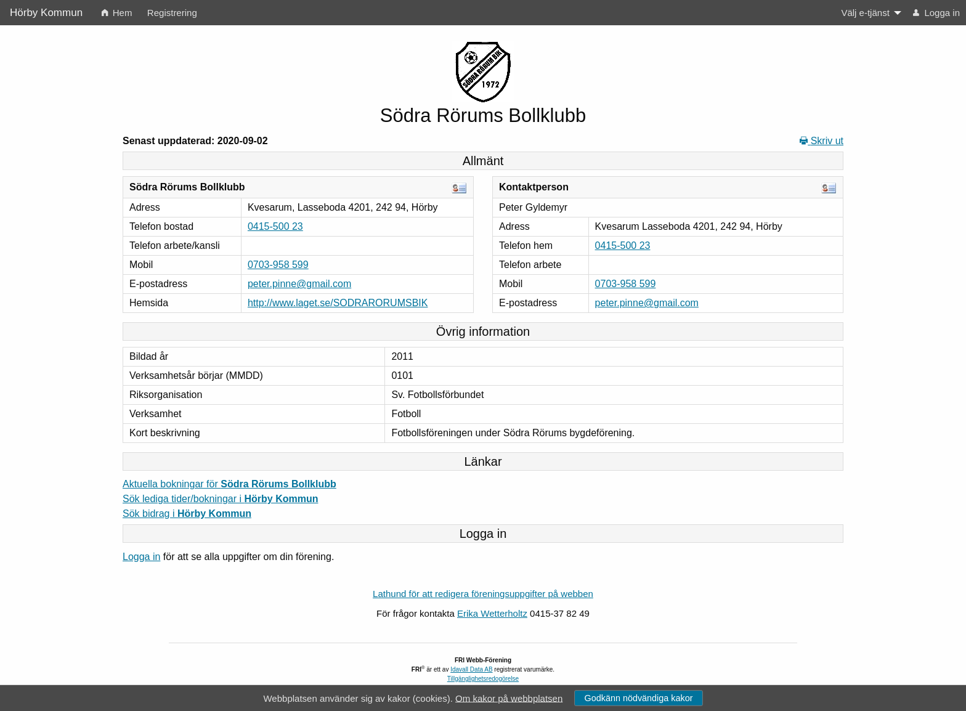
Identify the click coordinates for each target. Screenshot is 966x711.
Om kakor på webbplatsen (508, 698)
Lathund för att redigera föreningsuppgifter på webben (483, 593)
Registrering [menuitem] (172, 12)
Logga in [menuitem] (936, 12)
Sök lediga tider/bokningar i (220, 499)
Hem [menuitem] (117, 12)
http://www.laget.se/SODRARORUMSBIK (338, 303)
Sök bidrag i (187, 513)
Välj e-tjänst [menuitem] (865, 12)
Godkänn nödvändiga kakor (638, 698)
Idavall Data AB (471, 669)
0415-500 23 (275, 226)
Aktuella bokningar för (229, 484)
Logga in (141, 556)
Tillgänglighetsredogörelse (483, 678)
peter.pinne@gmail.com (299, 283)
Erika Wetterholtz (492, 613)
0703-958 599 (278, 264)
